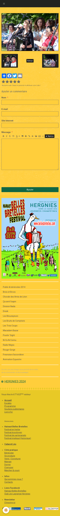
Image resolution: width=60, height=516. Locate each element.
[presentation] (23, 178)
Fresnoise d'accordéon (13, 354)
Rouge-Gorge (9, 350)
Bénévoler (9, 453)
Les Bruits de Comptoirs (14, 321)
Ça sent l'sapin (9, 301)
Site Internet (7, 121)
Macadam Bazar (10, 330)
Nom (3, 97)
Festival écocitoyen (13, 432)
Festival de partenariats (15, 435)
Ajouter (30, 189)
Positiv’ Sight (9, 335)
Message (6, 132)
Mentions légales (8, 421)
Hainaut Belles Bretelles (15, 491)
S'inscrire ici (9, 502)
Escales (7, 403)
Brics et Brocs (9, 292)
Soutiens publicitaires (14, 409)
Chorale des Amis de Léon (15, 297)
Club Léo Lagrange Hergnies (17, 494)
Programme (10, 406)
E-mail (4, 109)
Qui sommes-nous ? (13, 479)
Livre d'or (8, 412)
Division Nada (9, 306)
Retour (30, 61)
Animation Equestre (12, 359)
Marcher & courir (12, 470)
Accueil (8, 400)
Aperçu (50, 136)
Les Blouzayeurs (10, 316)
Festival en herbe (12, 429)
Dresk (5, 311)
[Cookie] (6, 510)
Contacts (8, 482)
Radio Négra (8, 345)
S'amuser (8, 467)
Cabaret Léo (10, 444)
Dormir (7, 464)
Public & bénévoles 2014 (14, 287)
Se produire (9, 456)
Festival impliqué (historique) (17, 438)
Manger (8, 461)
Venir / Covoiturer (12, 459)
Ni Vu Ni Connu (9, 340)
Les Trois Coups (10, 325)
